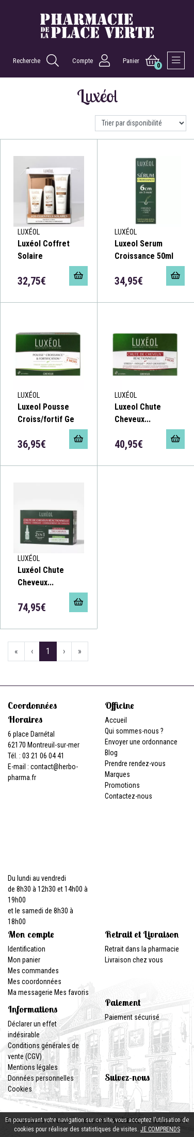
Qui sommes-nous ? (134, 731)
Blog (111, 753)
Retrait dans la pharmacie (142, 949)
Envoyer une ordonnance (141, 742)
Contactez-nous (128, 796)
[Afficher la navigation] (176, 60)
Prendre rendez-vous (135, 763)
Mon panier (24, 960)
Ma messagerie (30, 992)
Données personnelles (41, 1078)
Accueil (116, 720)
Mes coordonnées (34, 981)
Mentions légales (33, 1067)
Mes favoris (71, 992)
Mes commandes (33, 971)
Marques (117, 774)
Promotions (122, 785)
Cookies (20, 1089)
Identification (26, 949)
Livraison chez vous (134, 960)
